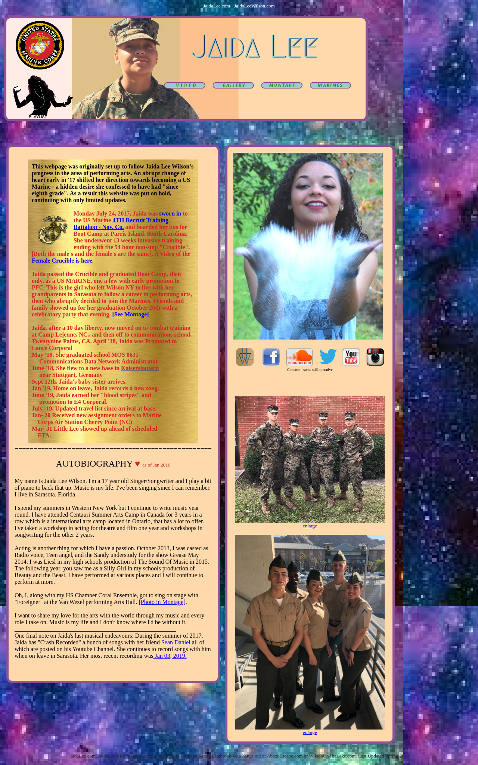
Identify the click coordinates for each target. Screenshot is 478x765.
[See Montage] (130, 314)
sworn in (170, 213)
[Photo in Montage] (162, 602)
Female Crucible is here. (63, 260)
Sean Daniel (175, 642)
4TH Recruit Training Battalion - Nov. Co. (121, 223)
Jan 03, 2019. (169, 656)
